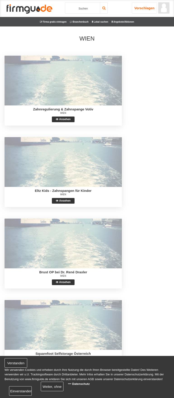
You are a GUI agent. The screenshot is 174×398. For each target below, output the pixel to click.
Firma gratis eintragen (53, 22)
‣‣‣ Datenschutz (79, 384)
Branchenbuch (79, 22)
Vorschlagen (144, 8)
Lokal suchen (100, 22)
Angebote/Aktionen (122, 22)
